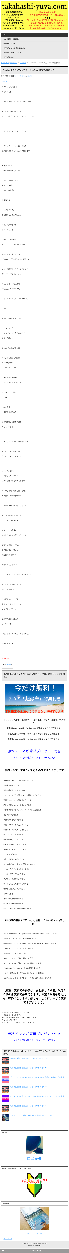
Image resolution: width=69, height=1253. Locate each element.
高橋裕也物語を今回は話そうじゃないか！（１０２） (29, 1087)
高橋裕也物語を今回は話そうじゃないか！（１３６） (29, 1058)
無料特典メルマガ (9, 43)
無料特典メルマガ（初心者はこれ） (15, 48)
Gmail (24, 76)
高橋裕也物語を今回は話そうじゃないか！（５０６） (29, 1106)
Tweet (4, 82)
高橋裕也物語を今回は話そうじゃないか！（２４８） (29, 1068)
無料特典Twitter (9, 57)
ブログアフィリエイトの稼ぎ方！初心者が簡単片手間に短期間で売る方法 (37, 1077)
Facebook (17, 76)
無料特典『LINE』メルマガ (12, 52)
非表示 (9, 664)
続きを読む (6, 658)
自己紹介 (34, 1158)
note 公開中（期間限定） (12, 39)
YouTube (30, 76)
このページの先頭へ (36, 1251)
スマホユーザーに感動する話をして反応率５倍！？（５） (31, 1115)
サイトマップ (8, 1239)
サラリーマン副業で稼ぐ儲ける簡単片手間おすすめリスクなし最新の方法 (37, 1096)
